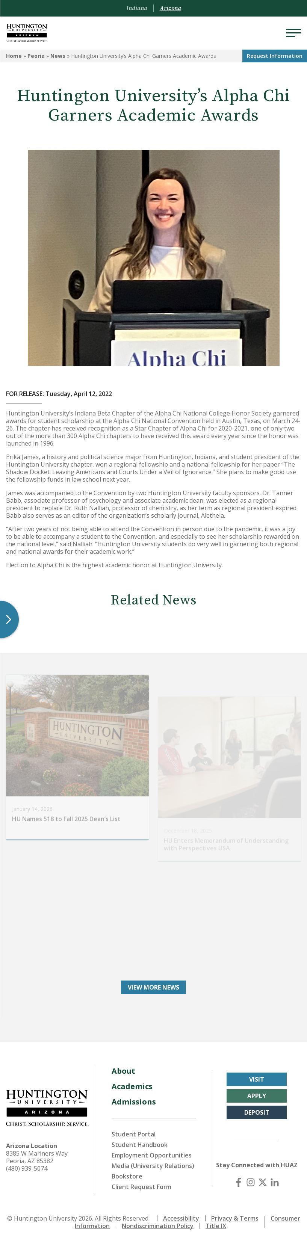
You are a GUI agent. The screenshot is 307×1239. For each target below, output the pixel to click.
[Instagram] (250, 1179)
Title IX (216, 1223)
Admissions (134, 1099)
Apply (256, 1093)
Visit (256, 1077)
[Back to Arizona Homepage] (27, 33)
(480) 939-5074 (26, 1166)
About (123, 1068)
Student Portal (134, 1131)
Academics (132, 1084)
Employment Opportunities (152, 1152)
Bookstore (127, 1173)
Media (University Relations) (153, 1163)
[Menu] (293, 33)
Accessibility (181, 1216)
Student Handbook (140, 1142)
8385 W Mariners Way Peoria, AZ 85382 (37, 1154)
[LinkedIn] (274, 1179)
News (57, 55)
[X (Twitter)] (262, 1179)
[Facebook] (238, 1179)
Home (14, 55)
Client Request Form (141, 1184)
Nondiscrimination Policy (158, 1223)
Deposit (256, 1110)
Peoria (36, 55)
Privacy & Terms (235, 1216)
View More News (153, 985)
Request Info (274, 55)
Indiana (136, 8)
